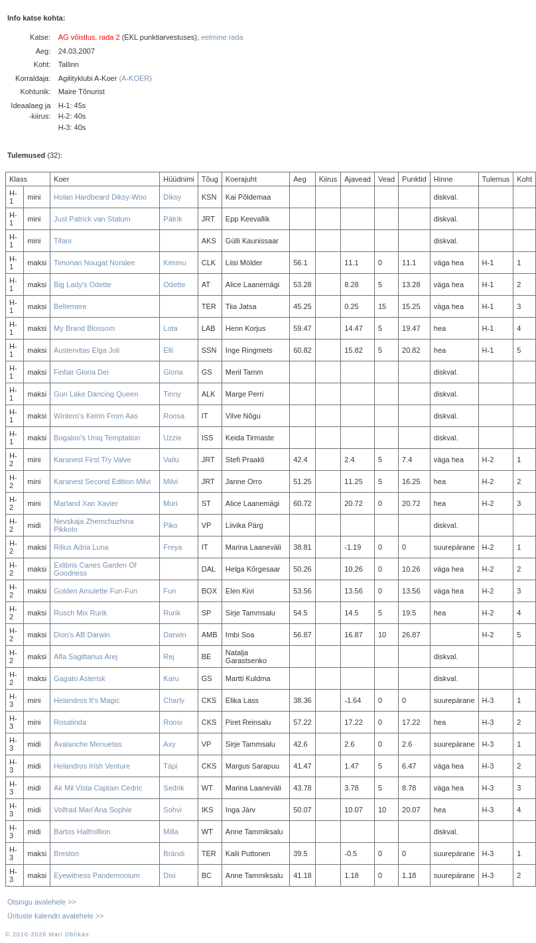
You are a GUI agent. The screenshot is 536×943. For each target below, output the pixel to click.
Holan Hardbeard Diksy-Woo (100, 197)
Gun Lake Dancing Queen (96, 394)
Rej (168, 656)
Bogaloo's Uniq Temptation (97, 438)
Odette (174, 284)
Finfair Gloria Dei (81, 372)
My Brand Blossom (84, 328)
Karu (170, 678)
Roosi (172, 722)
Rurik (171, 613)
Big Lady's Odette (82, 284)
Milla (170, 832)
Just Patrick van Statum (92, 219)
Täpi (170, 766)
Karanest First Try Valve (92, 460)
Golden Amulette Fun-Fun (95, 591)
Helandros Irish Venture (92, 766)
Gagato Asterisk (79, 678)
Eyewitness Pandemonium (97, 875)
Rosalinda (70, 722)
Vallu (171, 460)
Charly (173, 700)
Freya (172, 547)
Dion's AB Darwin (82, 635)
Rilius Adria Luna (81, 547)
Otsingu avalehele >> (41, 902)
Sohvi (172, 810)
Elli (168, 350)
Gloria (172, 372)
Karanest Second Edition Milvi (102, 481)
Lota (170, 328)
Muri (170, 503)
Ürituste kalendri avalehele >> (55, 916)
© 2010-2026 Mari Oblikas (47, 934)
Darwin (174, 635)
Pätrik (172, 219)
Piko (170, 525)
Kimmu (174, 263)
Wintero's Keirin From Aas (96, 416)
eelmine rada (222, 37)
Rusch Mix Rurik (80, 613)
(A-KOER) (135, 78)
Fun (169, 591)
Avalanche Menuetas (88, 744)
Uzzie (172, 438)
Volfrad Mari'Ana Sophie (93, 810)
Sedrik (173, 788)
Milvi (170, 481)
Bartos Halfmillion (82, 832)
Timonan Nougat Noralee (94, 263)
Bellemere (70, 306)
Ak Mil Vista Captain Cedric (98, 788)
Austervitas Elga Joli (86, 350)
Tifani (63, 241)
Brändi (173, 853)
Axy (169, 744)
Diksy (172, 197)
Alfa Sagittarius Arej (85, 656)
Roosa (173, 416)
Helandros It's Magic (86, 700)
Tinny (172, 394)
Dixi (169, 875)
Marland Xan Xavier (86, 503)
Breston (66, 853)
